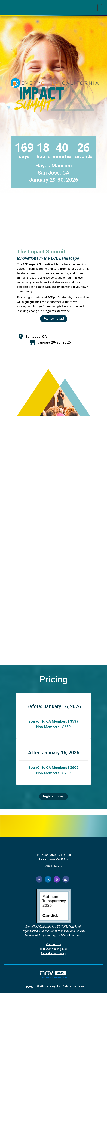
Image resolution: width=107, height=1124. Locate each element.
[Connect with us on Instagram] (57, 879)
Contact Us (53, 944)
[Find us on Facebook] (39, 879)
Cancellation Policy (53, 953)
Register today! (53, 318)
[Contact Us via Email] (65, 879)
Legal (80, 986)
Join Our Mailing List (53, 949)
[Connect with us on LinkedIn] (48, 879)
